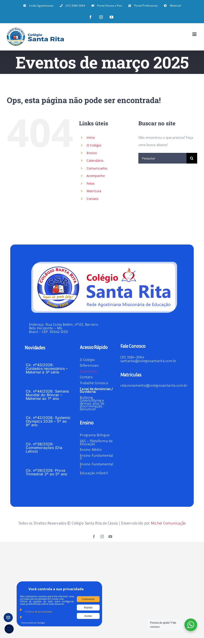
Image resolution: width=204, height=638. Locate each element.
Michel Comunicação (168, 523)
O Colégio (94, 145)
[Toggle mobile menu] (194, 34)
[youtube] (110, 536)
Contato (92, 199)
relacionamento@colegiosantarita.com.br (154, 385)
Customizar (88, 599)
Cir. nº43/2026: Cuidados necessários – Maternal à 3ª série (47, 368)
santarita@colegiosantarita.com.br (148, 360)
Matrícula (94, 191)
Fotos (91, 183)
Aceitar (88, 616)
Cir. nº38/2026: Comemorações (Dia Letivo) (44, 448)
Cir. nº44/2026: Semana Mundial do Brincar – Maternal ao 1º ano (47, 395)
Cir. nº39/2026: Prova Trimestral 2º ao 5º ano (46, 472)
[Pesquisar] (162, 158)
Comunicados (97, 168)
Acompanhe (96, 176)
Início (91, 137)
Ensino (92, 153)
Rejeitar (88, 607)
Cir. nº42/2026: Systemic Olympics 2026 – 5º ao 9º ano (48, 421)
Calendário (95, 160)
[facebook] (94, 536)
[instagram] (102, 536)
